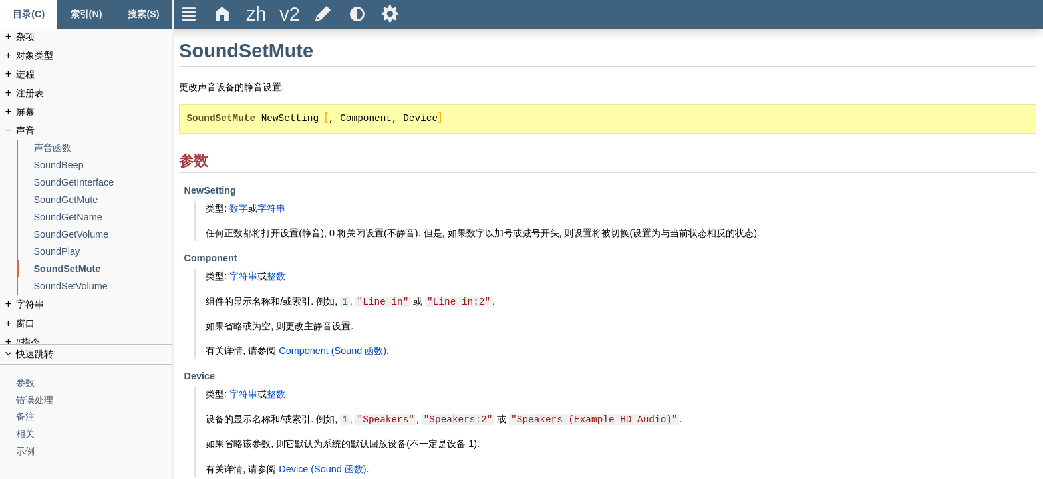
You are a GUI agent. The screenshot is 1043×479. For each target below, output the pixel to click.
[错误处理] (94, 400)
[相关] (94, 434)
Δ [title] (222, 14)
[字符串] (94, 304)
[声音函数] (103, 148)
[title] (256, 14)
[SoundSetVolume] (103, 286)
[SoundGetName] (103, 217)
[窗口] (94, 323)
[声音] (94, 130)
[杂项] (94, 37)
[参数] (94, 383)
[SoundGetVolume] (103, 234)
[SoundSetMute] (103, 269)
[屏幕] (94, 112)
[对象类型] (94, 55)
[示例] (94, 451)
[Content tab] (28, 14)
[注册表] (94, 93)
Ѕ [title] (390, 14)
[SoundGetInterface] (103, 182)
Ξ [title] (189, 14)
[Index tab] (85, 14)
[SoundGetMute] (103, 200)
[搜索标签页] (143, 14)
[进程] (94, 74)
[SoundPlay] (103, 251)
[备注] (94, 416)
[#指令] (94, 342)
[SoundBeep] (103, 165)
